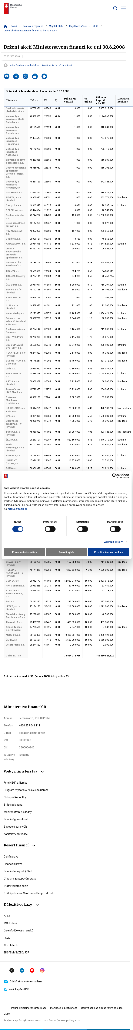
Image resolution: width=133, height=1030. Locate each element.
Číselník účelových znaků (18, 930)
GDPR (7, 1013)
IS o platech (11, 945)
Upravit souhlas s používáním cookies (101, 1007)
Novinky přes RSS (16, 989)
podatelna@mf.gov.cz (32, 732)
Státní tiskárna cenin (16, 885)
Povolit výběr (66, 552)
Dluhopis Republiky (15, 797)
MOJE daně (10, 923)
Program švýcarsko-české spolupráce (26, 789)
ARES (7, 915)
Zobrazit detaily (113, 541)
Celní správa (11, 856)
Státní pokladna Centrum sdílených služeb (29, 893)
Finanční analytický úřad (18, 871)
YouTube (32, 970)
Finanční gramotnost (16, 819)
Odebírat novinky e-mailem (23, 981)
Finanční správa (13, 863)
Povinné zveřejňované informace (28, 1007)
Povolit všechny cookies (108, 552)
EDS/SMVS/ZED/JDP (16, 952)
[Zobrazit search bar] (115, 8)
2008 (95, 26)
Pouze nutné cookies (24, 552)
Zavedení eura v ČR (15, 826)
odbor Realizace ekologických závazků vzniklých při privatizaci (40, 65)
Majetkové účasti (78, 26)
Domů (14, 26)
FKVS (7, 937)
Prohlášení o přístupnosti (63, 1007)
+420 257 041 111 (29, 725)
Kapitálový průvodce (16, 834)
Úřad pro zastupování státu (20, 878)
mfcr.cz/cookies (18, 508)
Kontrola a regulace (33, 26)
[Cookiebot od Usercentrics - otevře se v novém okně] (112, 475)
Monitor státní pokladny (18, 812)
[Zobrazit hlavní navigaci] (123, 8)
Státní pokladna (13, 804)
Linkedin (22, 970)
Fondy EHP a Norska (15, 782)
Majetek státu (56, 26)
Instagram (42, 970)
